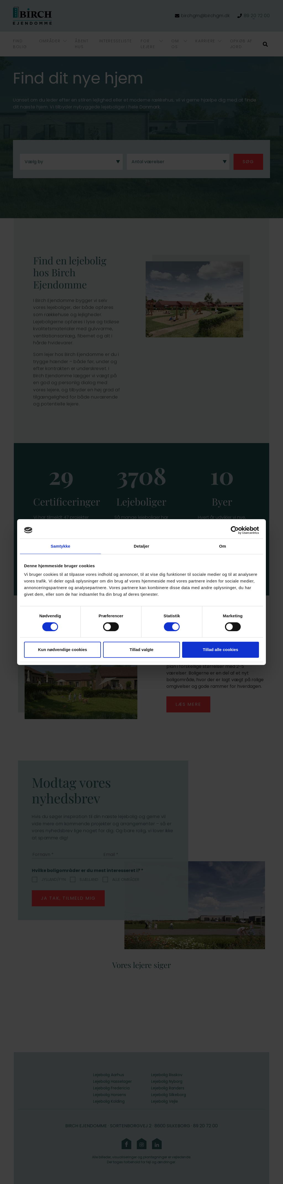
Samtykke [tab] (60, 546)
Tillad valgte (141, 649)
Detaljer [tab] (141, 546)
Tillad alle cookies (220, 649)
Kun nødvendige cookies (62, 649)
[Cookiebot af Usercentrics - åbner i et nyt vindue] (235, 530)
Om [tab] (222, 546)
